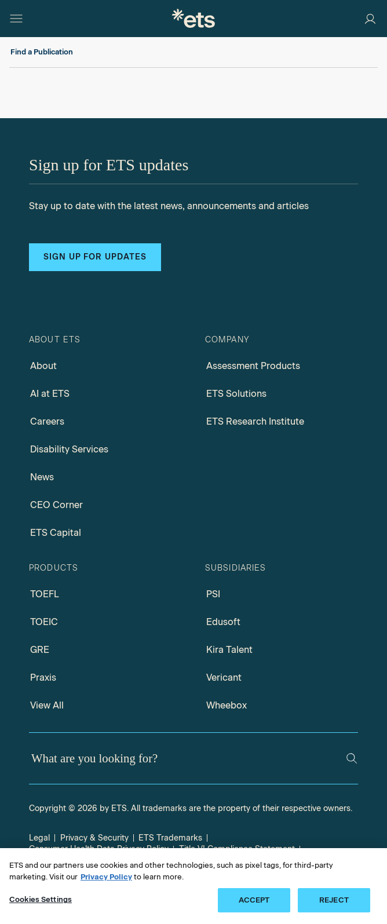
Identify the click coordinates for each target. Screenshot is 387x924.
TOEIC (44, 621)
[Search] (351, 758)
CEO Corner (56, 504)
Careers (47, 421)
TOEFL (44, 594)
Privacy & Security (94, 838)
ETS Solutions (236, 393)
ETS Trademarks (170, 838)
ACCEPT (254, 900)
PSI (213, 594)
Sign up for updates (95, 257)
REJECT (334, 900)
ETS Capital (55, 532)
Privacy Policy (106, 876)
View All (47, 705)
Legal (39, 838)
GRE (39, 649)
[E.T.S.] (193, 18)
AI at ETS (50, 393)
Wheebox (226, 705)
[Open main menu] (16, 18)
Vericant (224, 677)
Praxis (43, 677)
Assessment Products (253, 365)
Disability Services (69, 449)
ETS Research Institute (255, 421)
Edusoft (223, 621)
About (43, 365)
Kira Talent (229, 649)
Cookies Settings (40, 899)
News (42, 477)
